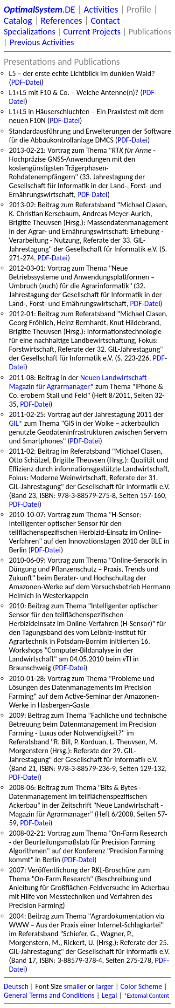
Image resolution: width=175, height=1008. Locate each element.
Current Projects (92, 31)
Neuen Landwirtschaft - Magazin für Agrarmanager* (80, 382)
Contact (105, 20)
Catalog (18, 20)
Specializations (29, 31)
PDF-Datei (26, 82)
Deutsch (16, 986)
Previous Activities (42, 42)
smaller (75, 986)
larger (105, 986)
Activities (101, 9)
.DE (39, 9)
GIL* (15, 423)
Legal (109, 995)
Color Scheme (141, 986)
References (61, 20)
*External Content (146, 996)
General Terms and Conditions (49, 995)
